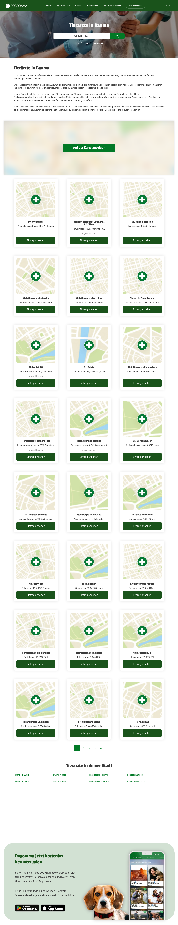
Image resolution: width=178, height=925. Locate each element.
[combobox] (81, 36)
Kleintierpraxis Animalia (36, 298)
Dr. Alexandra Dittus (89, 721)
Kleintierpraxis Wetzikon (89, 298)
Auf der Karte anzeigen (89, 147)
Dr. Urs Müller (35, 221)
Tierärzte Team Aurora (142, 298)
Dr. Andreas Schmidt (36, 514)
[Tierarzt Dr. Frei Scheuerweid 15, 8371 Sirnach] (36, 571)
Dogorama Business (112, 6)
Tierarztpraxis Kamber (89, 440)
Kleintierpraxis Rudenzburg (142, 367)
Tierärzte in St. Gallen (136, 782)
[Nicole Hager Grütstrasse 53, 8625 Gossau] (89, 571)
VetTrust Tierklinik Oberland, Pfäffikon (89, 223)
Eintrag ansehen (36, 240)
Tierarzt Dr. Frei (35, 583)
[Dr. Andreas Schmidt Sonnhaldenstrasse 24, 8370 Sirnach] (36, 502)
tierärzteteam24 (142, 652)
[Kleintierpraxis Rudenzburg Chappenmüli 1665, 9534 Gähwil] (142, 357)
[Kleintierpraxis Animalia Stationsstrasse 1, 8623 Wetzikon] (36, 286)
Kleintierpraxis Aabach (142, 583)
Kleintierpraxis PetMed (89, 514)
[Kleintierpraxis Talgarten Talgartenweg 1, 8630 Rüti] (89, 640)
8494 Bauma (98, 43)
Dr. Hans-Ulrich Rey (142, 221)
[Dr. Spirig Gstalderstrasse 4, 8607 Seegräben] (89, 357)
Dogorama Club (63, 6)
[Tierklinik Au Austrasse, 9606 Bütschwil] (142, 709)
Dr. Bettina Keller (142, 440)
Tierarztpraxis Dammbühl (35, 721)
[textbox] (82, 36)
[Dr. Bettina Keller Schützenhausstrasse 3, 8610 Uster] (142, 430)
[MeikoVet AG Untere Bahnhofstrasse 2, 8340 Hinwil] (36, 357)
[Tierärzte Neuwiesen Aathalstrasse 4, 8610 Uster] (142, 502)
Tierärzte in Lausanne (98, 775)
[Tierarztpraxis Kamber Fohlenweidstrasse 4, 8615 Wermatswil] (89, 430)
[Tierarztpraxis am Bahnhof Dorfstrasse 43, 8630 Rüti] (36, 640)
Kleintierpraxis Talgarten (89, 652)
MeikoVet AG (36, 367)
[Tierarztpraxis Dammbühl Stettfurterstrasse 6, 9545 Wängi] (36, 709)
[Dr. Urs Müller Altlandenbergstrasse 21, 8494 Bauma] (36, 213)
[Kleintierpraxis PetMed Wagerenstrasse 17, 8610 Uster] (89, 502)
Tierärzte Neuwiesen (142, 514)
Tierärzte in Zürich (21, 775)
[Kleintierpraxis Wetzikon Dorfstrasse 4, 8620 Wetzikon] (89, 286)
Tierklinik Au (142, 721)
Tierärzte (87, 43)
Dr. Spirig (89, 367)
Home (77, 43)
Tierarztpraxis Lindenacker (36, 440)
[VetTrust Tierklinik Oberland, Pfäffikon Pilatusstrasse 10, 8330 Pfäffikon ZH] (89, 213)
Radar (48, 6)
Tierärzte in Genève (22, 782)
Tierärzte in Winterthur (99, 782)
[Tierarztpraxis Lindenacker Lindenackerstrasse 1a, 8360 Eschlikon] (36, 430)
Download (135, 6)
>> (101, 748)
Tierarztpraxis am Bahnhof (36, 652)
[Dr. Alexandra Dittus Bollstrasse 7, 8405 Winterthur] (89, 709)
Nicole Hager (89, 583)
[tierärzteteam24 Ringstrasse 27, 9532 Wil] (142, 640)
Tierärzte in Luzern (135, 775)
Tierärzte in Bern (58, 782)
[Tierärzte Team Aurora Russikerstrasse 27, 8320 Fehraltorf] (142, 286)
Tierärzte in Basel (58, 775)
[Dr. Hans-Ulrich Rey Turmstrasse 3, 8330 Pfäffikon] (142, 213)
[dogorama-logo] (16, 6)
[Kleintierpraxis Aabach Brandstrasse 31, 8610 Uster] (142, 571)
